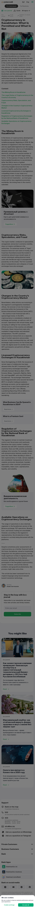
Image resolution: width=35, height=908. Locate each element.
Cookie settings (9, 905)
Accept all (25, 905)
